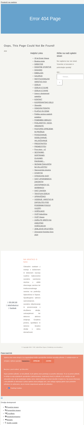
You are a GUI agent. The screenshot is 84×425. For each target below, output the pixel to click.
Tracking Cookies (15, 388)
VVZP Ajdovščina (40, 214)
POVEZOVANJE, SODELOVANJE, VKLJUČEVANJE (40, 138)
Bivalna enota (39, 61)
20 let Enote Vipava (41, 58)
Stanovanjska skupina (42, 170)
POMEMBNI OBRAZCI (42, 120)
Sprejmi (36, 361)
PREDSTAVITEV (40, 143)
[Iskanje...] (70, 77)
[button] (2, 398)
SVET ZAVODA (40, 191)
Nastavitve (26, 361)
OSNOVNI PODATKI (42, 108)
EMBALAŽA (38, 73)
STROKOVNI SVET (41, 176)
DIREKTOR (38, 64)
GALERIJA (38, 76)
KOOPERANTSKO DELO (43, 102)
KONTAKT (38, 99)
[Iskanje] (59, 82)
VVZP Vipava (39, 217)
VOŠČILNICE (39, 211)
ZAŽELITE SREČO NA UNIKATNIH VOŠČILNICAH (42, 223)
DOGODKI (38, 70)
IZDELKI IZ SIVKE (41, 91)
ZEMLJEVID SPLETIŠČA (43, 229)
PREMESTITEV (40, 146)
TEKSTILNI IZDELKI (42, 194)
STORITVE (38, 173)
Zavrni (48, 361)
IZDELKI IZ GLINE (41, 88)
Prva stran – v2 (40, 149)
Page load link (6, 353)
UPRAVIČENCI (40, 196)
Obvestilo (37, 105)
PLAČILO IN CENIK (41, 111)
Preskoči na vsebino (9, 2)
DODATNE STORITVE (42, 67)
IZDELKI (37, 85)
